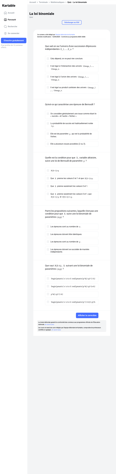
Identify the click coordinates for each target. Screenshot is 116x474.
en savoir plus (49, 324)
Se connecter (11, 33)
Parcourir (10, 19)
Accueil (9, 12)
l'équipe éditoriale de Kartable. (65, 34)
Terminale (43, 2)
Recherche (10, 26)
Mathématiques (57, 2)
